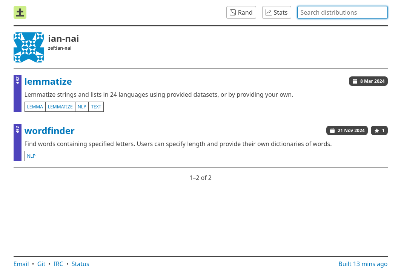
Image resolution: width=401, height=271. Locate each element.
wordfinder (50, 130)
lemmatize (48, 81)
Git (41, 264)
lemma (35, 107)
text (96, 107)
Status (80, 264)
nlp (82, 107)
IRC (58, 264)
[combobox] (342, 12)
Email (21, 264)
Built (362, 264)
